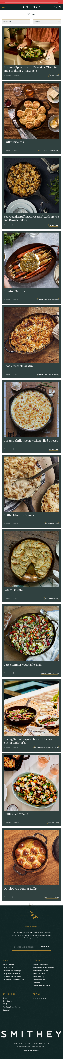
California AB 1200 (42, 986)
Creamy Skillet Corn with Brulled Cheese (31, 440)
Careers (36, 983)
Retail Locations (40, 965)
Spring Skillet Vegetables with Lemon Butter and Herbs (28, 741)
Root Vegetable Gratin (18, 366)
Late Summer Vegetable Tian (23, 664)
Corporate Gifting (11, 974)
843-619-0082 (39, 998)
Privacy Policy (38, 1046)
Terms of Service (23, 1046)
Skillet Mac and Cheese (19, 515)
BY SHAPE (47, 22)
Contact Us (8, 968)
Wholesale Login (40, 971)
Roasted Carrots (14, 291)
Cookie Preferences (31, 1050)
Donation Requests (12, 977)
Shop (5, 998)
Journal (6, 1010)
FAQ (5, 1004)
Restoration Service (12, 1007)
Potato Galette (13, 590)
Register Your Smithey (13, 980)
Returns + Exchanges (12, 971)
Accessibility (38, 977)
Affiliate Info (39, 974)
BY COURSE (16, 22)
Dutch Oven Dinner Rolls (20, 888)
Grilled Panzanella (16, 814)
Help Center (8, 965)
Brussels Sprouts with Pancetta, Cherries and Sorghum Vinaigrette (31, 69)
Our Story (7, 1001)
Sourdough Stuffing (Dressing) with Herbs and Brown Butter (31, 218)
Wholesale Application (43, 968)
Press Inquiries (39, 980)
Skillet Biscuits (14, 142)
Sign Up (45, 947)
